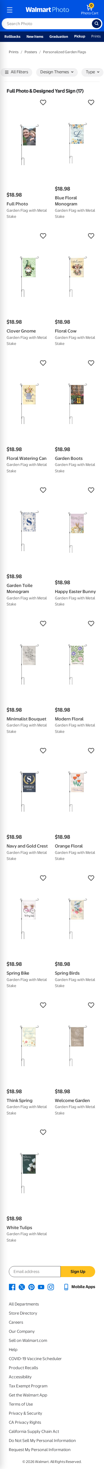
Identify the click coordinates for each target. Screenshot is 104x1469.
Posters (31, 52)
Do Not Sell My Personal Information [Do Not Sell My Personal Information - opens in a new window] (42, 1440)
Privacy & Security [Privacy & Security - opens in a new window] (25, 1413)
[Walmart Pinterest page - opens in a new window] (31, 1286)
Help (13, 1349)
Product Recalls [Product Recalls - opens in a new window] (23, 1367)
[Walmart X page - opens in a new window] (21, 1286)
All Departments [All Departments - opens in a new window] (24, 1304)
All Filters (16, 72)
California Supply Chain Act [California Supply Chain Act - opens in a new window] (34, 1431)
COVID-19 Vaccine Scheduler (35, 1358)
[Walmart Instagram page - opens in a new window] (50, 1286)
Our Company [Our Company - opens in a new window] (22, 1331)
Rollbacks (12, 36)
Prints (96, 36)
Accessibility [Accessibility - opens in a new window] (20, 1376)
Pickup (79, 36)
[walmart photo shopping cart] (90, 10)
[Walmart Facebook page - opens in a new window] (12, 1286)
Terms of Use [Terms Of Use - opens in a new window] (21, 1404)
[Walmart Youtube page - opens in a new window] (41, 1286)
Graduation (58, 36)
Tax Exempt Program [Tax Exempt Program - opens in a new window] (28, 1386)
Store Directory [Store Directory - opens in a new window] (23, 1313)
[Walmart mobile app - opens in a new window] (79, 1286)
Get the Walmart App (28, 1395)
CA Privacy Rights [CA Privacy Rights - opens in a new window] (25, 1422)
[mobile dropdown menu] (10, 10)
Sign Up (78, 1271)
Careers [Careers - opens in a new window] (16, 1322)
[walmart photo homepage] (47, 10)
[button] (28, 102)
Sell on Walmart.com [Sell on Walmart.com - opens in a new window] (28, 1340)
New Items (34, 36)
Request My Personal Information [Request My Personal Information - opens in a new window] (40, 1449)
